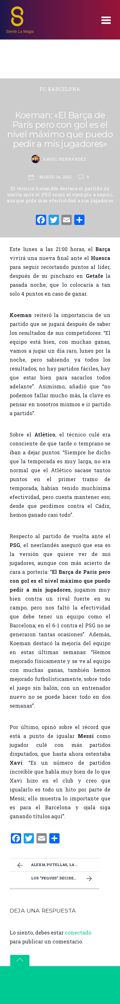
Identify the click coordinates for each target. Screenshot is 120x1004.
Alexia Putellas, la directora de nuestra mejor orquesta (57, 865)
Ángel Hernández (64, 159)
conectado (78, 932)
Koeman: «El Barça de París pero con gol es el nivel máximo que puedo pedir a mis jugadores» (60, 129)
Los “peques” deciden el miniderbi (65, 878)
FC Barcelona (60, 89)
